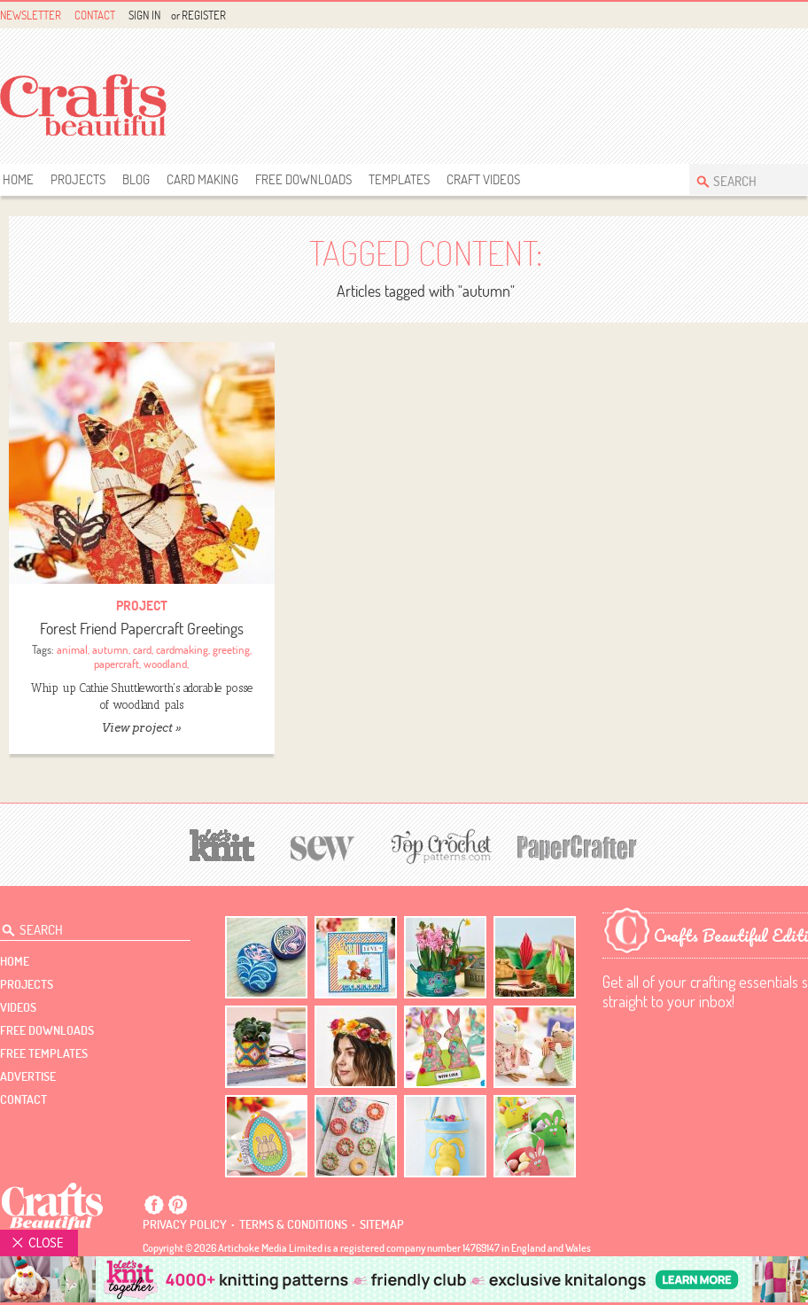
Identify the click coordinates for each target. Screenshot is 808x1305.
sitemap (382, 1224)
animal (72, 649)
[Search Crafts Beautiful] (752, 179)
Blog (136, 179)
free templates (44, 1053)
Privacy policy (185, 1224)
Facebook (781, 15)
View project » (141, 727)
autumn (110, 649)
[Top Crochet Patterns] (438, 846)
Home (18, 179)
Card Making (202, 179)
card (142, 649)
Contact (94, 15)
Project (141, 605)
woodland (165, 663)
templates (399, 179)
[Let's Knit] (222, 843)
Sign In (144, 15)
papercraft (116, 663)
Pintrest (177, 1205)
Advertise (28, 1076)
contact (23, 1099)
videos (18, 1007)
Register (204, 15)
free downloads (303, 179)
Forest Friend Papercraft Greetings (142, 628)
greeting (231, 649)
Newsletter (30, 15)
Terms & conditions (293, 1224)
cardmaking (182, 649)
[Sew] (323, 845)
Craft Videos (483, 179)
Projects (77, 179)
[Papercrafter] (577, 845)
